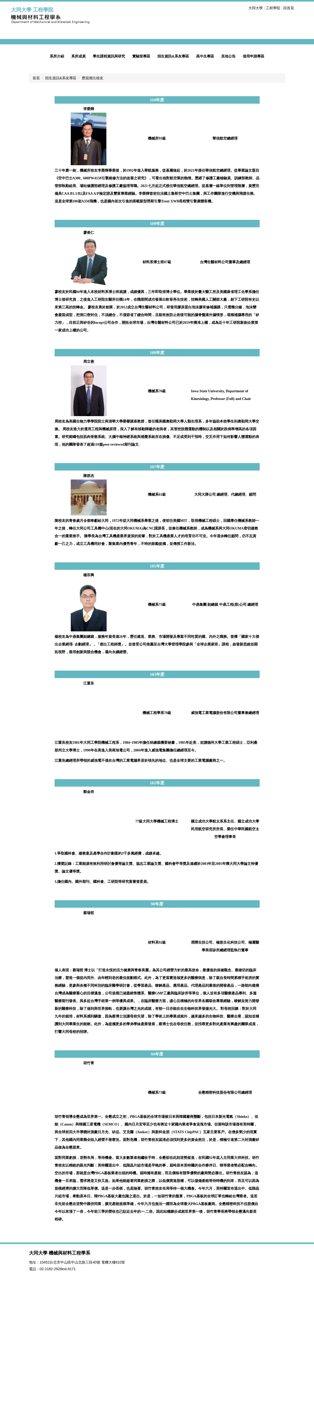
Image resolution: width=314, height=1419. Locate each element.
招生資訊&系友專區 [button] (173, 189)
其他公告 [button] (228, 189)
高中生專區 (205, 189)
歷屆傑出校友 (92, 211)
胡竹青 (88, 1196)
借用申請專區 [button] (253, 189)
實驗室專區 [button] (141, 189)
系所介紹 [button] (57, 189)
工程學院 (273, 8)
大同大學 (255, 8)
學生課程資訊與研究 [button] (109, 189)
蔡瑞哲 (88, 1046)
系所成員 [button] (78, 189)
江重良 (88, 816)
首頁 (36, 211)
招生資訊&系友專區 (60, 211)
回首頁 (288, 8)
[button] (17, 108)
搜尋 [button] (300, 8)
